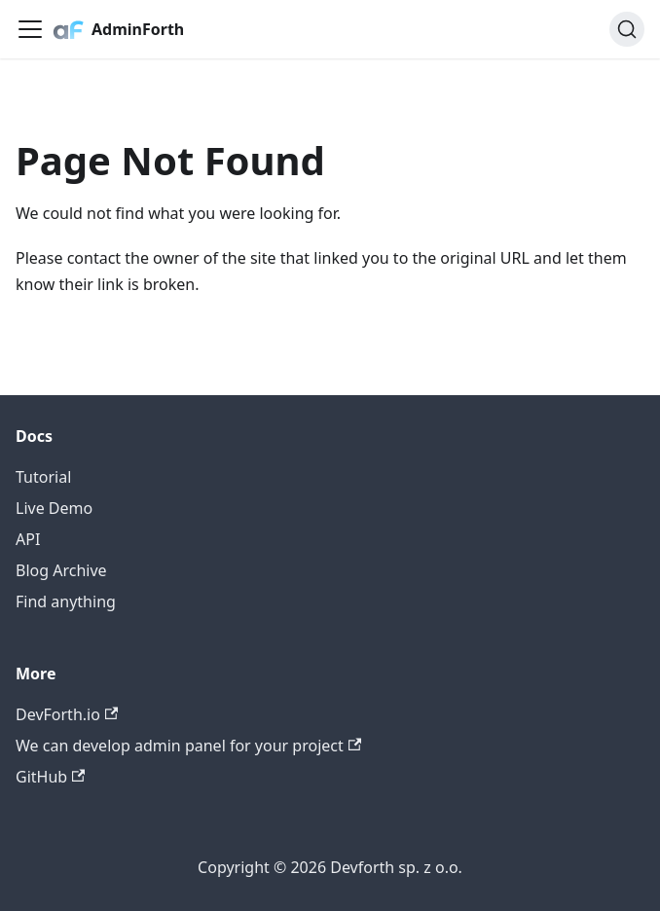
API (28, 539)
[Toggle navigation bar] (30, 29)
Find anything (66, 601)
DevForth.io (67, 714)
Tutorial (43, 477)
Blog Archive (61, 570)
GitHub (50, 776)
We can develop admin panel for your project (188, 745)
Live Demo (54, 508)
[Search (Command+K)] (626, 29)
